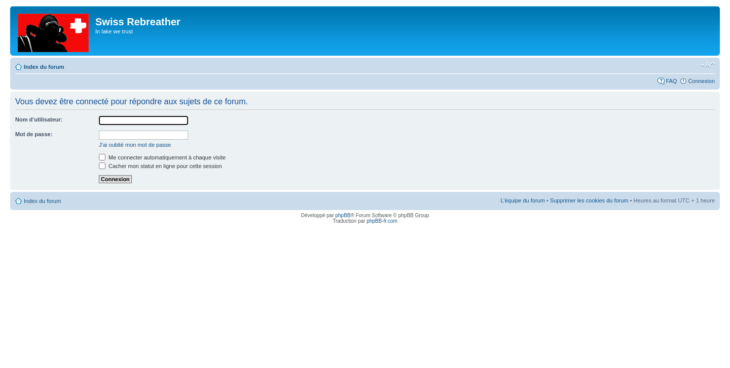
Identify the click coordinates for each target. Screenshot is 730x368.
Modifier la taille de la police (707, 64)
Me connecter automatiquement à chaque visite (162, 157)
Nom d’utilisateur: (39, 119)
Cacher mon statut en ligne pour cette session (160, 166)
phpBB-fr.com (382, 221)
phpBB (342, 215)
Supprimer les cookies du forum (589, 200)
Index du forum (44, 67)
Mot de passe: (33, 134)
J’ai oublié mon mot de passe (135, 145)
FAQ (671, 81)
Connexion (701, 81)
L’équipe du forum (522, 200)
